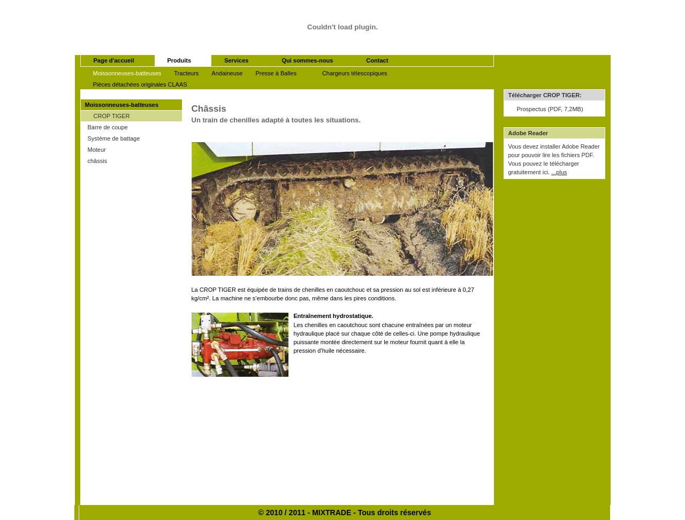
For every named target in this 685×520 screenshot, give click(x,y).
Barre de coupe (108, 127)
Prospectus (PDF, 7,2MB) (550, 109)
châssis (98, 161)
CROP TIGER (112, 116)
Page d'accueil (114, 60)
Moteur (97, 149)
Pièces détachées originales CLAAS (140, 84)
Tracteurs (186, 73)
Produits (180, 60)
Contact (377, 60)
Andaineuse (226, 73)
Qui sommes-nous (307, 60)
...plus (559, 172)
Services (236, 60)
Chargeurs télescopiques (354, 73)
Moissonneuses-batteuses (127, 73)
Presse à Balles (275, 73)
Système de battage (114, 138)
